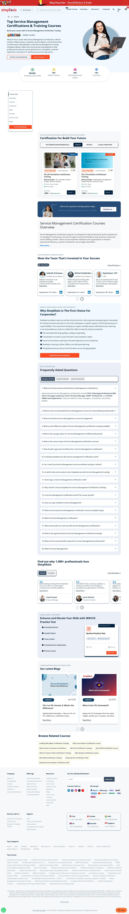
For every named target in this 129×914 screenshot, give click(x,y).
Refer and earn (32, 786)
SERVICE (78, 145)
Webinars (49, 789)
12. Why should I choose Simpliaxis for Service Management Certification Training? (74, 487)
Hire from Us (11, 821)
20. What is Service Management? (55, 549)
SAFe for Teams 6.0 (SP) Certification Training (55, 753)
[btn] (18, 57)
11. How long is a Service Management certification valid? (64, 480)
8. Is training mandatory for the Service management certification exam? (70, 457)
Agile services (31, 784)
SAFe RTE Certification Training (81, 748)
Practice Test (13, 118)
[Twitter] (79, 790)
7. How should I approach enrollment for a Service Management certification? (72, 449)
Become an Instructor (14, 819)
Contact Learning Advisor (19, 57)
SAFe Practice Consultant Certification (52, 748)
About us (10, 778)
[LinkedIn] (68, 790)
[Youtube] (82, 790)
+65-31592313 (110, 826)
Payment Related (63, 379)
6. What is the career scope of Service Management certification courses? (70, 441)
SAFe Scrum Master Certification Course (87, 743)
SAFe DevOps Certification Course (87, 753)
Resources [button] (95, 9)
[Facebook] (71, 790)
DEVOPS (89, 145)
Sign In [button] (119, 10)
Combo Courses (71, 9)
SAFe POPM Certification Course (107, 748)
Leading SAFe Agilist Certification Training (54, 743)
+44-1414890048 (76, 827)
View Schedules (40, 57)
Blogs (11, 121)
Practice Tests (51, 786)
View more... (45, 245)
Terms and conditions (34, 821)
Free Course (50, 784)
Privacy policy (31, 824)
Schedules (12, 98)
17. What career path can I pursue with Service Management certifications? (71, 526)
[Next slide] (82, 299)
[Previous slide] (77, 299)
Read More (43, 286)
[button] (26, 10)
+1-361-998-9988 (76, 819)
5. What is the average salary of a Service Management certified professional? (72, 434)
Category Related (48, 379)
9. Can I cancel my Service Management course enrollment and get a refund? (72, 464)
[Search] (52, 10)
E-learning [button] (84, 9)
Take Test (111, 653)
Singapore (109, 823)
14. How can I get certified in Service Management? (62, 503)
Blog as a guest (32, 789)
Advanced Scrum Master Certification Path (54, 763)
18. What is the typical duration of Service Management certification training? (72, 533)
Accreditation (11, 781)
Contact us (108, 209)
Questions (49, 803)
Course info (50, 795)
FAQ (28, 819)
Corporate (106, 9)
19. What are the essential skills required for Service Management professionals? (73, 541)
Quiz (48, 805)
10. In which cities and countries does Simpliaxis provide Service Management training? (76, 472)
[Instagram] (75, 790)
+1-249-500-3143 (93, 819)
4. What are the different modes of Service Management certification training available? (76, 426)
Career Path (13, 94)
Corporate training (33, 792)
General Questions (77, 379)
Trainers (12, 102)
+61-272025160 (93, 827)
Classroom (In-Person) (34, 781)
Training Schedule (33, 795)
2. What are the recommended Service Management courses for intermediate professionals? (78, 411)
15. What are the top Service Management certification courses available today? (73, 510)
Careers (10, 784)
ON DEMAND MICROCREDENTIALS (57, 145)
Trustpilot (51, 573)
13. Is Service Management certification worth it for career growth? (68, 495)
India (108, 816)
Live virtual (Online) (33, 778)
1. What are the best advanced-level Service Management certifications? (70, 388)
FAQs (11, 110)
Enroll (71, 192)
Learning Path (51, 800)
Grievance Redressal (14, 792)
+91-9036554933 (111, 819)
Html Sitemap (31, 829)
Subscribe (109, 779)
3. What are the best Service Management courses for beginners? (67, 418)
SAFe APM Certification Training (50, 758)
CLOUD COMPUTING (105, 145)
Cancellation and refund (35, 827)
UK (72, 823)
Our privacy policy (39, 910)
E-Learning (50, 781)
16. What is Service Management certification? (60, 518)
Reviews (12, 114)
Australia (91, 823)
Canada (91, 816)
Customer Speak (12, 786)
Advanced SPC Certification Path (77, 758)
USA (72, 816)
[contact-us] (113, 9)
